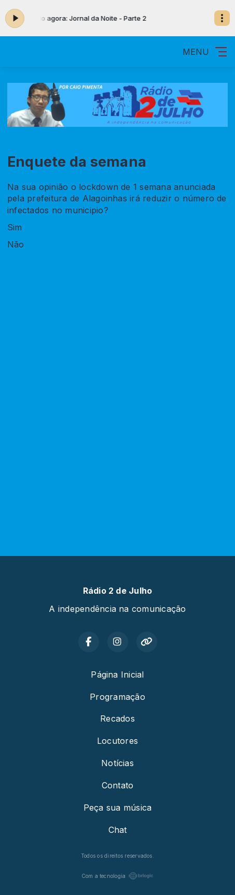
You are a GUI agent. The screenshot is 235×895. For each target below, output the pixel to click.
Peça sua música (118, 807)
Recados (117, 718)
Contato (118, 785)
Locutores (117, 741)
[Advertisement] (117, 405)
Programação (117, 697)
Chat (117, 830)
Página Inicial (117, 674)
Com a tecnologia (117, 875)
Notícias (117, 763)
